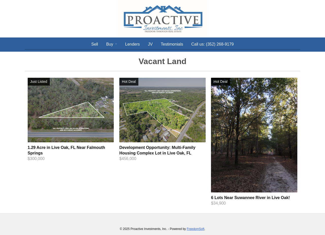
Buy (109, 44)
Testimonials (172, 44)
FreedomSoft (195, 229)
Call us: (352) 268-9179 (212, 44)
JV (150, 44)
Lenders (132, 44)
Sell (94, 44)
